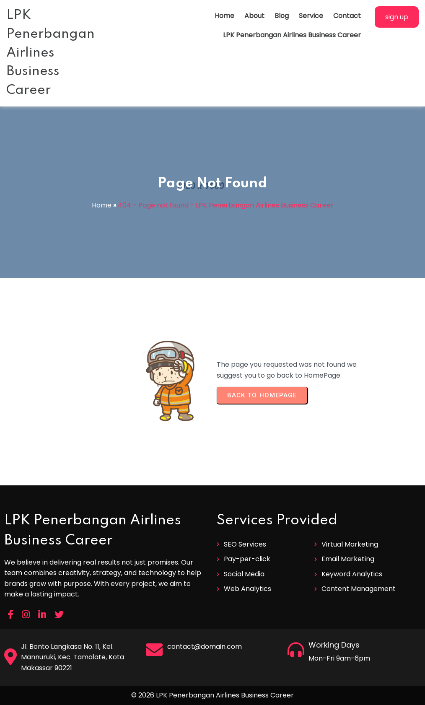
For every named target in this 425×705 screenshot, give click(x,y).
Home (101, 205)
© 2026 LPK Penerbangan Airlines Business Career (212, 695)
